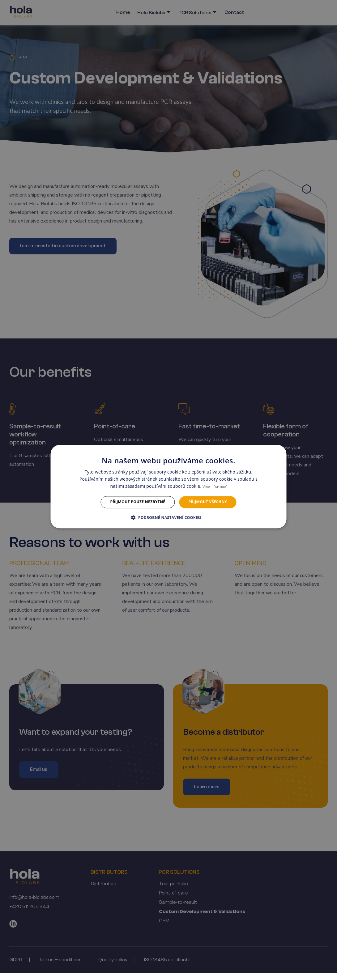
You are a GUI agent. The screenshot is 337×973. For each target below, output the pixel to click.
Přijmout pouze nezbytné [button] (137, 501)
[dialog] (169, 486)
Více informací (215, 487)
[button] (168, 517)
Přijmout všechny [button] (207, 501)
